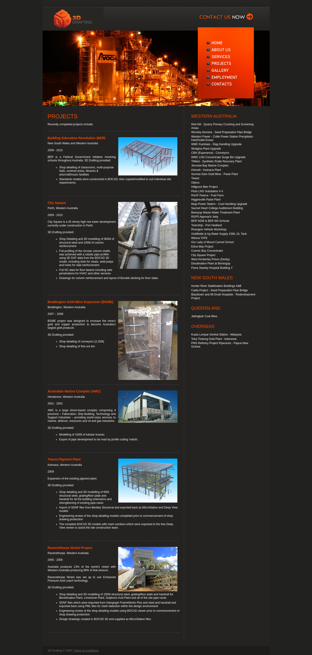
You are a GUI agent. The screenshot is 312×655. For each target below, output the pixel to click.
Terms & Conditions (86, 650)
